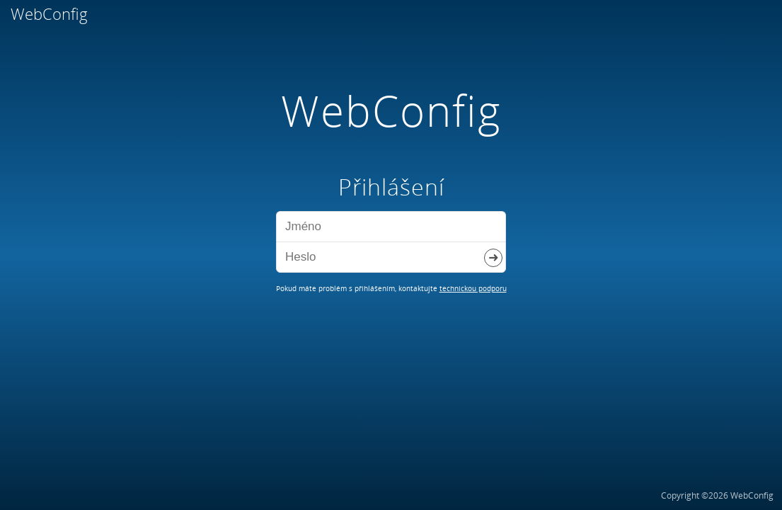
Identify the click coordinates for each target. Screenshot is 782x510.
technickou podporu (473, 288)
